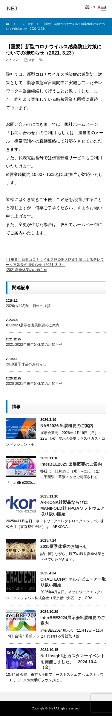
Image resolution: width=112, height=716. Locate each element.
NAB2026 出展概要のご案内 (66, 425)
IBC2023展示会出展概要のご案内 (32, 325)
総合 (32, 60)
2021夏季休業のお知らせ (27, 270)
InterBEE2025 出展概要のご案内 (71, 464)
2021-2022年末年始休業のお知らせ (34, 344)
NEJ (52, 708)
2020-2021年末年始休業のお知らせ (34, 384)
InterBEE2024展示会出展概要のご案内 (72, 620)
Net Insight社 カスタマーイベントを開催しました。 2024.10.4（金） (72, 661)
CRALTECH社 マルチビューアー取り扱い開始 (73, 582)
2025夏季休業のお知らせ (63, 546)
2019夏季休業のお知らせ (26, 364)
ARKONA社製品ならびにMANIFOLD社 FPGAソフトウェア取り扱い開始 (72, 508)
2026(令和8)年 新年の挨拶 (28, 306)
